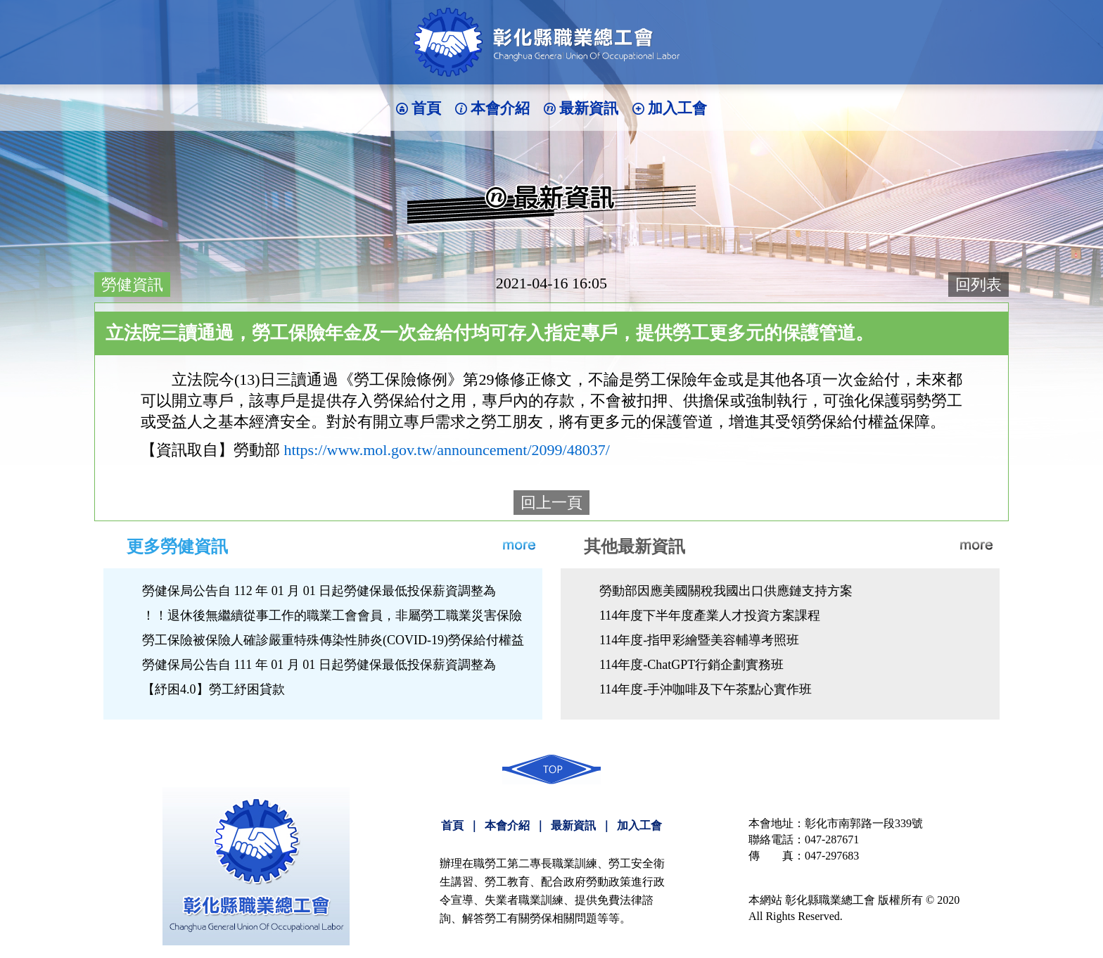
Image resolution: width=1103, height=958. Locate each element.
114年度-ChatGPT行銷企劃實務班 (691, 665)
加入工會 (677, 108)
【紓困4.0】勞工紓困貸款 (213, 689)
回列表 (978, 284)
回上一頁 (551, 502)
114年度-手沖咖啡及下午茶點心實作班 (705, 689)
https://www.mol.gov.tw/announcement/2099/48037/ (446, 450)
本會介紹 (500, 108)
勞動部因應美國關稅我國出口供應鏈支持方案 (726, 591)
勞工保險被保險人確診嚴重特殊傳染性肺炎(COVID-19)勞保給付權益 (333, 640)
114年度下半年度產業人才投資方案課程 (709, 615)
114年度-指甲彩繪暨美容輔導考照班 (699, 640)
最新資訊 (588, 108)
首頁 (426, 108)
